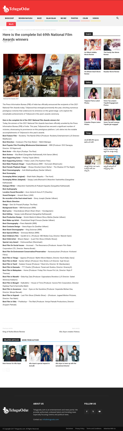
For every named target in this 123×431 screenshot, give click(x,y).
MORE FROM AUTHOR (30, 340)
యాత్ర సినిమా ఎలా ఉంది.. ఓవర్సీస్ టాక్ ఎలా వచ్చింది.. (92, 168)
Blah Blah (51, 18)
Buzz (39, 18)
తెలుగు (11, 24)
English (11, 30)
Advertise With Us (110, 429)
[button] (117, 18)
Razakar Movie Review (111, 72)
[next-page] (7, 369)
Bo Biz (63, 18)
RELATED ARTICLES (11, 340)
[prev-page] (4, 369)
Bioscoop (9, 18)
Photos (74, 18)
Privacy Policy (79, 429)
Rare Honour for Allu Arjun (12, 363)
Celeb (85, 18)
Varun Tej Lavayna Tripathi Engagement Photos (111, 103)
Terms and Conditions (94, 429)
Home (5, 30)
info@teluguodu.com (51, 419)
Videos (96, 18)
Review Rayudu (25, 18)
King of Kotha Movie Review (14, 332)
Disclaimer (69, 429)
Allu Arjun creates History (69, 332)
